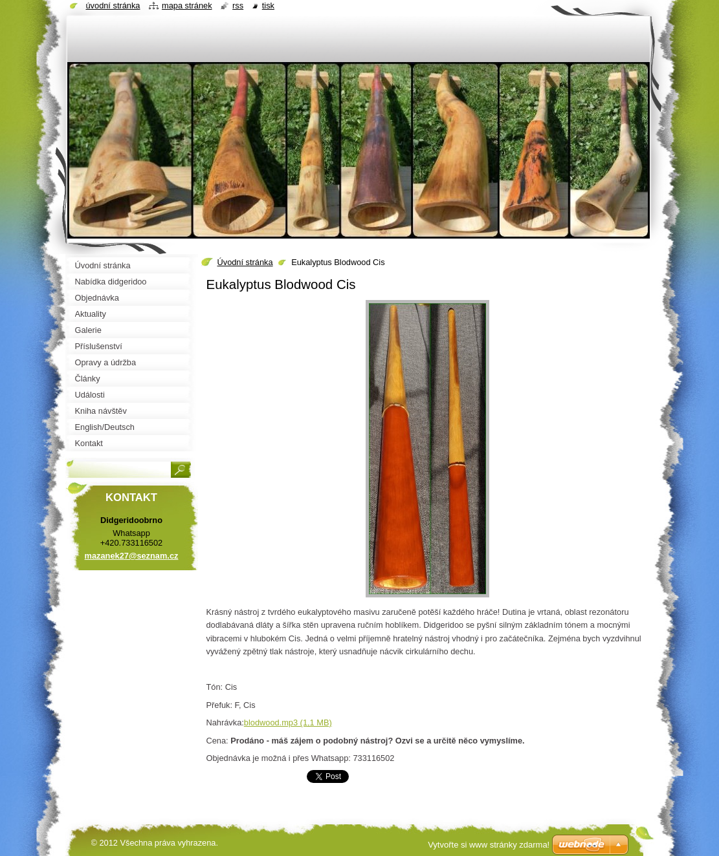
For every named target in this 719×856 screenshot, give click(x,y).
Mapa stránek (187, 5)
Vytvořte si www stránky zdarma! (488, 845)
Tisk (268, 5)
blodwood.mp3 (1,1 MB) (288, 722)
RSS (237, 5)
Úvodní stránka (245, 262)
